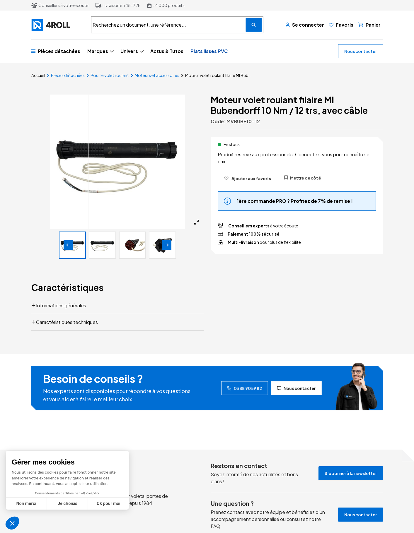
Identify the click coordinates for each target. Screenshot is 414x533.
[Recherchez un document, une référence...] (254, 25)
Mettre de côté (302, 177)
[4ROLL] (57, 25)
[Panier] (369, 24)
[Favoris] (341, 24)
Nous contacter (360, 51)
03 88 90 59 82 (244, 388)
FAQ (215, 526)
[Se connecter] (305, 24)
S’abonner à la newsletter (351, 473)
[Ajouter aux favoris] (247, 178)
